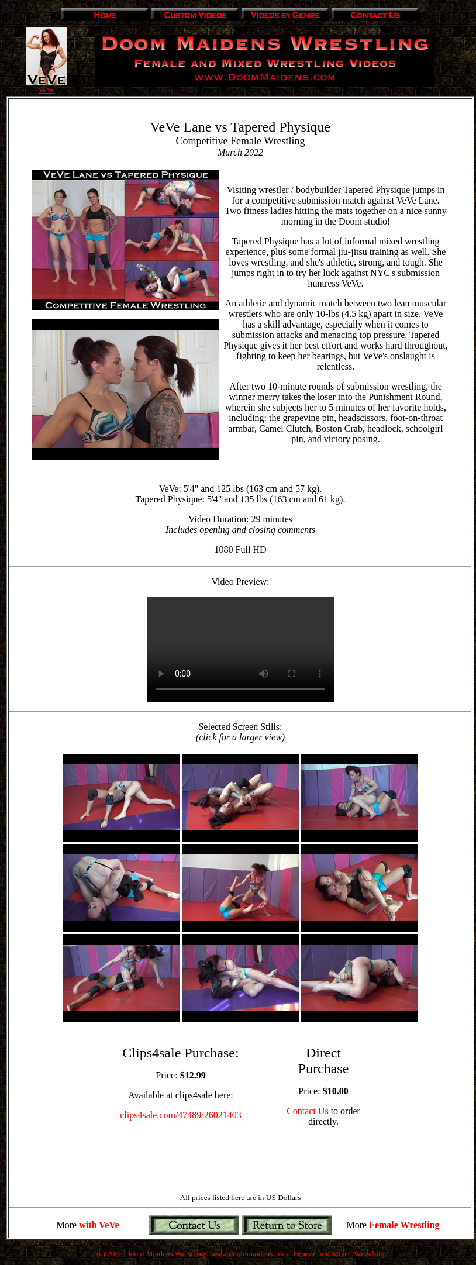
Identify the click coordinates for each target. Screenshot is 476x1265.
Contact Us (308, 1111)
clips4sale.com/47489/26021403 (181, 1115)
